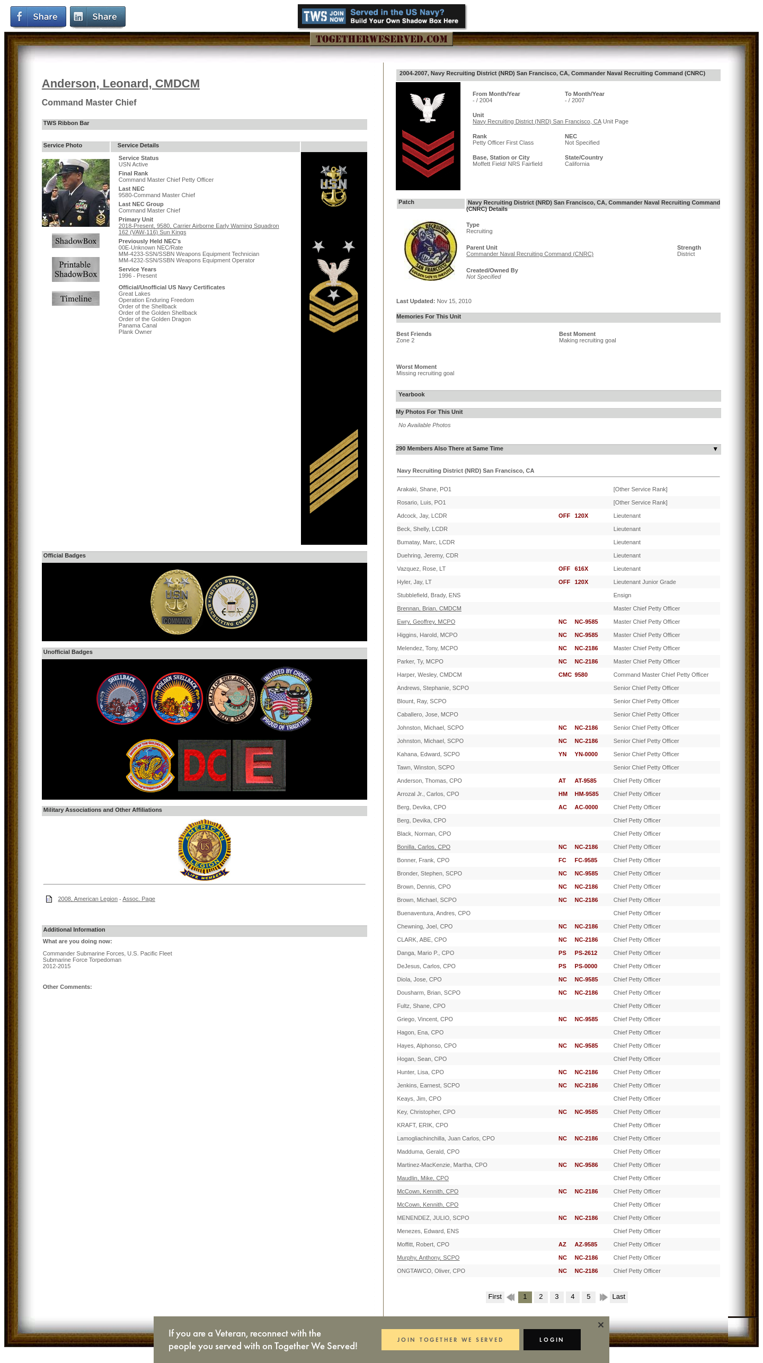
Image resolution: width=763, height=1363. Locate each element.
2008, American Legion (88, 899)
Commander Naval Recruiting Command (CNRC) (529, 254)
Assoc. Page (138, 899)
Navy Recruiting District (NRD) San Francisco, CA (537, 121)
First (495, 1296)
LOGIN (552, 1339)
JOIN (450, 1339)
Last (619, 1296)
